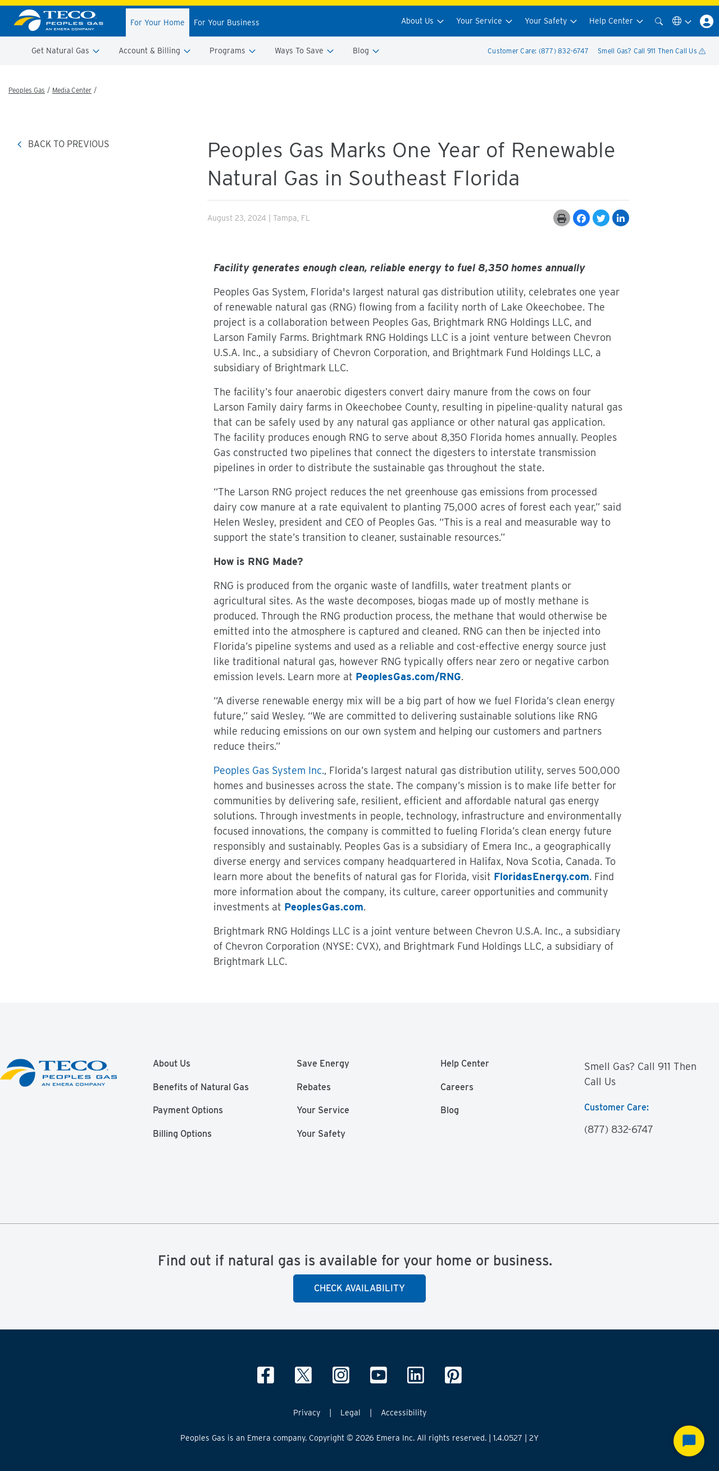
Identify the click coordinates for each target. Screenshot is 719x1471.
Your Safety (551, 21)
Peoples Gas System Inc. (268, 770)
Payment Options (188, 1110)
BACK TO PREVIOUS (63, 144)
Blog (366, 51)
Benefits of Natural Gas (201, 1087)
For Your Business (227, 22)
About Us (423, 21)
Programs (233, 51)
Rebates (314, 1087)
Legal (350, 1412)
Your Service (484, 21)
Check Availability (359, 1288)
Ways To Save (305, 51)
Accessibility (403, 1412)
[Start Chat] (689, 1441)
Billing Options (182, 1134)
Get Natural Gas (66, 51)
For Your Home (157, 22)
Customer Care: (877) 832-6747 (538, 51)
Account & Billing (155, 51)
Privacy (306, 1412)
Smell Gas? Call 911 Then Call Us (652, 51)
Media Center (72, 90)
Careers (457, 1087)
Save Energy (323, 1064)
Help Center (616, 21)
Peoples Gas (26, 90)
